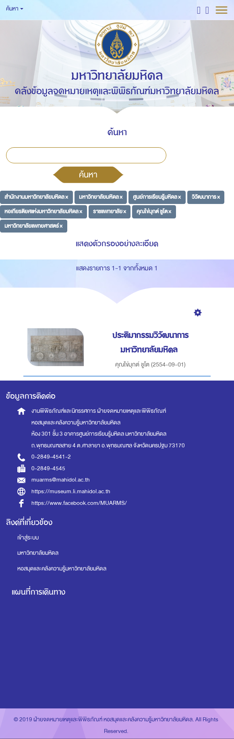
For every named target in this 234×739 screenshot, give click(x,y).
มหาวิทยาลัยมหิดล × (100, 197)
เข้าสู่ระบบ (28, 538)
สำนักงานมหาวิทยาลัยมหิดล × (36, 197)
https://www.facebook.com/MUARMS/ (79, 503)
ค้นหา (88, 174)
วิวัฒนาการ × (206, 197)
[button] (199, 9)
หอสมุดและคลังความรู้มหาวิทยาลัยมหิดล (61, 569)
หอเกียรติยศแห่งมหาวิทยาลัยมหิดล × (43, 211)
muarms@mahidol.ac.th (60, 480)
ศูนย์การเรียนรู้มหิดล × (157, 197)
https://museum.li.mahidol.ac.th (70, 491)
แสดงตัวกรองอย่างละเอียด (117, 243)
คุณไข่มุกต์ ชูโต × (154, 211)
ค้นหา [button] (14, 9)
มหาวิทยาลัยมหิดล (37, 553)
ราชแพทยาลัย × (109, 211)
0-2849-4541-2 (51, 457)
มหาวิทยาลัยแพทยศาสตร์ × (33, 226)
